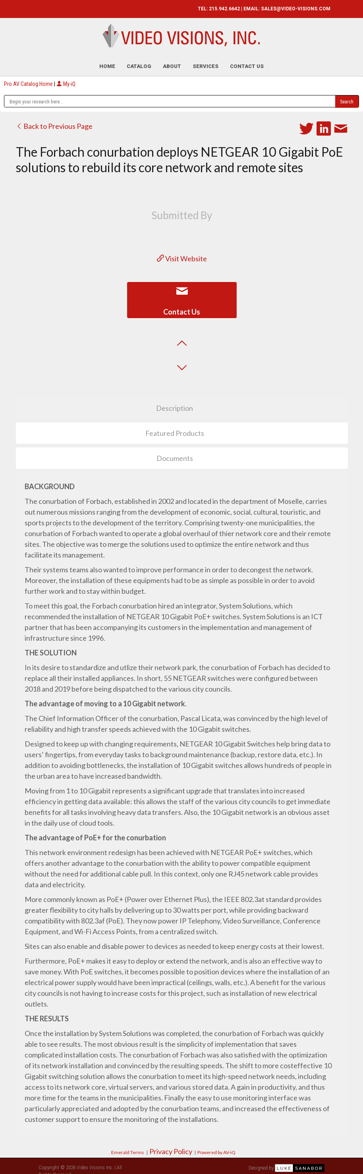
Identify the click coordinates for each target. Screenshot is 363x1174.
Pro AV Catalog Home (29, 79)
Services (205, 61)
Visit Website (182, 253)
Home (107, 61)
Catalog (139, 61)
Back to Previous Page (54, 121)
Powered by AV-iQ (216, 1148)
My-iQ (65, 79)
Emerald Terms (127, 1148)
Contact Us (247, 61)
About (172, 61)
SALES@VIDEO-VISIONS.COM (295, 9)
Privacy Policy (170, 1146)
